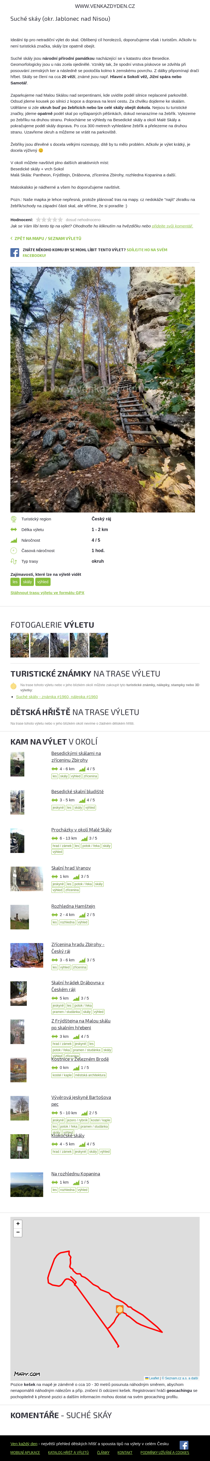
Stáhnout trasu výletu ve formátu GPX (47, 592)
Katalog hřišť (60, 1452)
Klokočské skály (67, 1135)
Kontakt (125, 1452)
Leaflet (152, 1378)
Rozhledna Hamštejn (73, 906)
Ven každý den (23, 1443)
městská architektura (90, 1075)
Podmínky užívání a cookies (165, 1452)
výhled (42, 582)
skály (27, 582)
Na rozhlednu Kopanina (75, 1173)
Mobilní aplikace (25, 1452)
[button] (120, 1310)
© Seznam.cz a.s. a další (180, 1378)
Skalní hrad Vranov (71, 867)
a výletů (81, 1452)
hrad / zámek (61, 846)
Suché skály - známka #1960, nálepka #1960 (57, 696)
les (15, 582)
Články (103, 1452)
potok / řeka (91, 846)
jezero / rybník (77, 1120)
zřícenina (90, 776)
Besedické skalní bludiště (77, 791)
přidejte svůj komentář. (172, 226)
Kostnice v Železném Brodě (80, 1059)
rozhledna (67, 922)
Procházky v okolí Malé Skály (81, 829)
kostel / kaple (62, 1075)
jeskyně (58, 808)
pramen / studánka (66, 1012)
